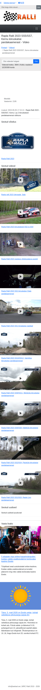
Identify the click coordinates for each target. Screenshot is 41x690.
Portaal (4, 48)
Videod (12, 48)
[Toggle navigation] (37, 28)
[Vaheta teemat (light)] (8, 3)
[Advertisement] (20, 661)
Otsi (38, 7)
